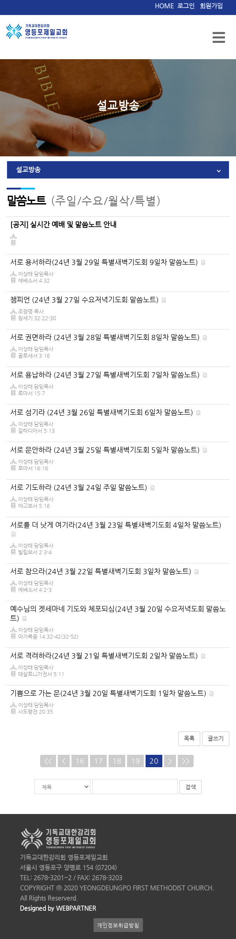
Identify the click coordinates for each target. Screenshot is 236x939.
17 (98, 761)
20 (154, 761)
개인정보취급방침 (118, 925)
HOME (164, 6)
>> (186, 761)
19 (135, 761)
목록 (189, 738)
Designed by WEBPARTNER (58, 908)
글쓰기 (216, 738)
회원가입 (211, 6)
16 (79, 761)
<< (48, 761)
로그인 (186, 6)
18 (116, 761)
